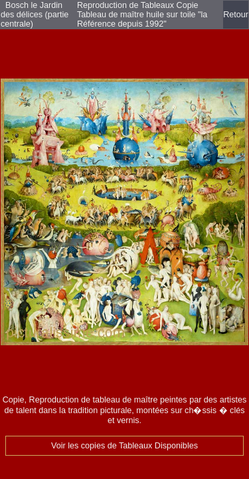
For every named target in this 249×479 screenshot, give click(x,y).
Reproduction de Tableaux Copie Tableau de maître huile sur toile (138, 10)
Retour (235, 14)
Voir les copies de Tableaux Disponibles (124, 445)
